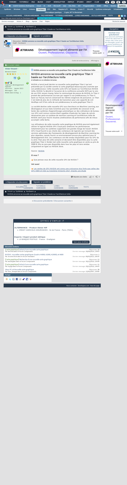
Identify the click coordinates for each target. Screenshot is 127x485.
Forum (10, 27)
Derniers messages (8, 21)
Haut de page (94, 286)
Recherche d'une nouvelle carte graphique (35, 260)
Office (106, 6)
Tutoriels (23, 2)
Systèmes (122, 6)
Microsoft (57, 6)
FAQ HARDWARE (47, 16)
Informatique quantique (53, 12)
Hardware (41, 9)
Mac (54, 9)
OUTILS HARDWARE (98, 16)
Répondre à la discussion (17, 36)
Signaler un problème (42, 36)
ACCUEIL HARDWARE (14, 16)
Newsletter (59, 2)
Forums (12, 2)
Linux (25, 9)
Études (80, 2)
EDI (79, 6)
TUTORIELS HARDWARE (64, 16)
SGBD (99, 6)
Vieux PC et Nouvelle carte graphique (19, 270)
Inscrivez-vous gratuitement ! (50, 18)
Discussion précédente (43, 201)
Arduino (32, 9)
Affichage (94, 61)
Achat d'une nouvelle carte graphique (33, 250)
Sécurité (90, 9)
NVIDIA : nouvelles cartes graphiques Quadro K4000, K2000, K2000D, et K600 (34, 255)
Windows (17, 9)
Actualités (20, 187)
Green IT (81, 9)
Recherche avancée (118, 21)
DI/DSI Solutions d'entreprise (23, 6)
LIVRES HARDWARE (82, 16)
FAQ (33, 2)
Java (64, 6)
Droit (89, 2)
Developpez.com (83, 286)
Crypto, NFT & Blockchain (73, 12)
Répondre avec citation (79, 177)
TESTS (110, 16)
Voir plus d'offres (81, 242)
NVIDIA (41, 151)
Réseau (72, 9)
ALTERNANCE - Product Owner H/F (30, 228)
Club (96, 2)
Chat (48, 2)
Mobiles (113, 6)
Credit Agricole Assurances (33, 230)
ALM (49, 6)
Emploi (70, 2)
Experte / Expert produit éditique (29, 237)
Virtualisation (118, 9)
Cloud (39, 6)
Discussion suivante (62, 201)
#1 (99, 65)
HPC (48, 9)
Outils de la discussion (80, 61)
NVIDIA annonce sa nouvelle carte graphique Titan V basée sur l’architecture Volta (53, 41)
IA (44, 6)
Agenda (34, 21)
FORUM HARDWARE (31, 16)
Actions (19, 21)
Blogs (40, 2)
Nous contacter (71, 286)
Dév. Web (72, 6)
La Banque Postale (28, 239)
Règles (47, 21)
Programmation (88, 6)
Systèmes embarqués (103, 9)
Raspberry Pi (63, 9)
